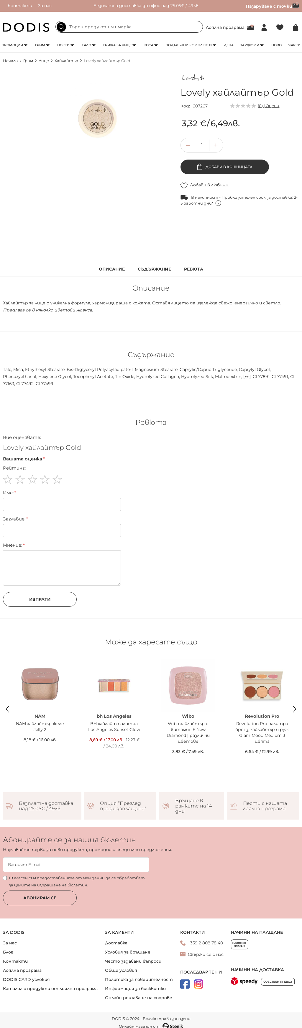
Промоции (12, 45)
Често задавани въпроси (133, 961)
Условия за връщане (127, 952)
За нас (45, 5)
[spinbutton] (202, 145)
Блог (8, 952)
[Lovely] (193, 79)
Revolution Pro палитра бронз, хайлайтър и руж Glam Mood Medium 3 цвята (262, 732)
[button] (215, 145)
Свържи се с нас (206, 954)
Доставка (116, 943)
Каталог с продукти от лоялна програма (50, 988)
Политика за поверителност (139, 979)
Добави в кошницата (228, 167)
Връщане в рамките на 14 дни (193, 806)
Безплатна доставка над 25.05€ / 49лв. (46, 806)
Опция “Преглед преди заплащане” (123, 806)
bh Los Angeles (114, 716)
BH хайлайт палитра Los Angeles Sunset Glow (114, 726)
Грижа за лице (117, 45)
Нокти (63, 45)
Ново (276, 45)
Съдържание (154, 269)
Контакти (20, 5)
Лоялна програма (225, 27)
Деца (229, 45)
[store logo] (26, 27)
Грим (40, 45)
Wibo (188, 716)
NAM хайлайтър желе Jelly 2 (40, 726)
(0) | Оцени (268, 105)
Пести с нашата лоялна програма (265, 806)
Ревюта (193, 269)
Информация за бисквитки (135, 988)
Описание (112, 269)
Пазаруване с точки (272, 6)
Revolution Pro (262, 716)
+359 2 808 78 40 (205, 943)
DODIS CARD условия (26, 979)
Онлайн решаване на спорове (138, 997)
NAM (40, 716)
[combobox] (129, 27)
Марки (294, 45)
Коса (148, 45)
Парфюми (249, 45)
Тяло (86, 45)
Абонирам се (39, 898)
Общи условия (121, 970)
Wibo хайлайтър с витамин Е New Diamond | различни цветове (188, 732)
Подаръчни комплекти (188, 45)
